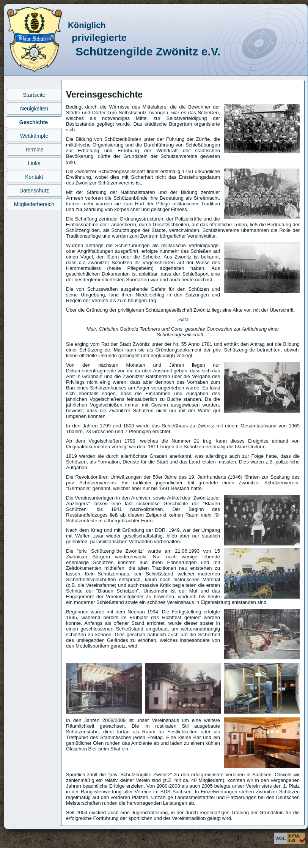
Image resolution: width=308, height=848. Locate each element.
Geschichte (33, 122)
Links (34, 163)
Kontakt (34, 177)
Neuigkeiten (34, 109)
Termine (34, 150)
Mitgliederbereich (34, 204)
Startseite (34, 95)
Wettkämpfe (34, 136)
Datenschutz (34, 191)
